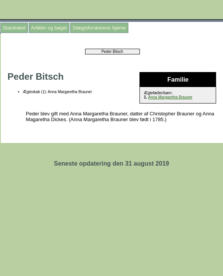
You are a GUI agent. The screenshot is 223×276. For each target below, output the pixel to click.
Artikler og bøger (49, 28)
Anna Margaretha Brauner (170, 97)
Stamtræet (14, 28)
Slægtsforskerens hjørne (99, 28)
